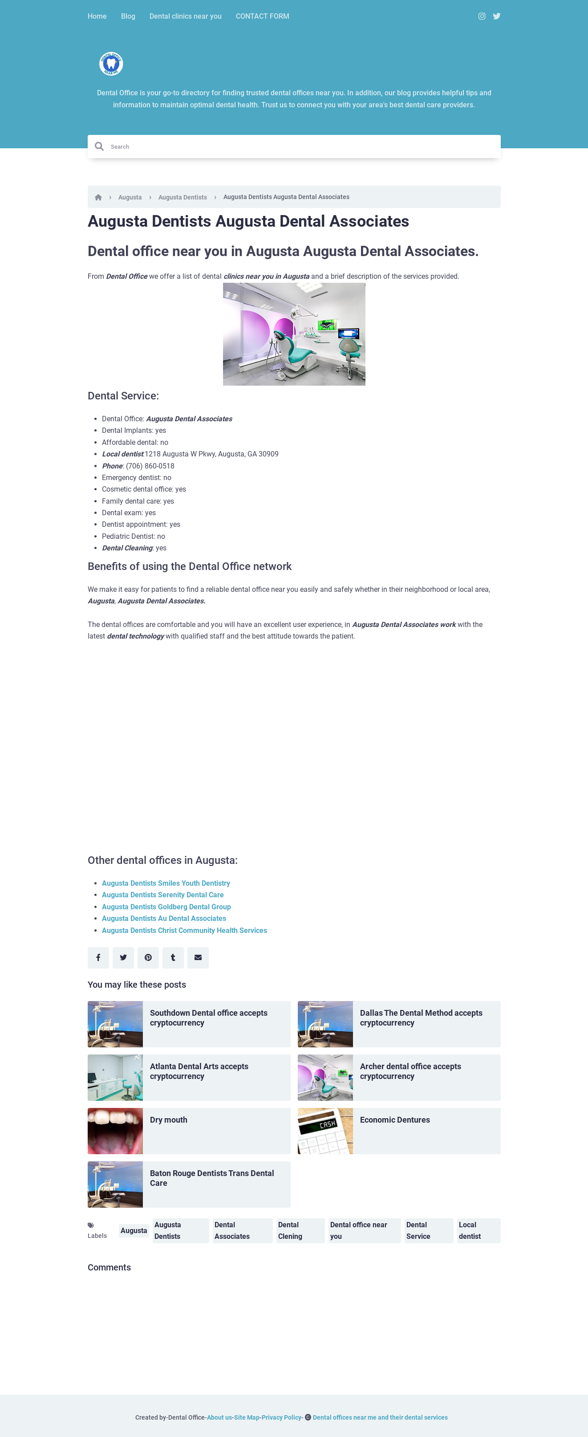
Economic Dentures (395, 1119)
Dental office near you (358, 1231)
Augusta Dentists (182, 197)
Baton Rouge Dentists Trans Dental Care (212, 1178)
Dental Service (418, 1231)
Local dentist (470, 1231)
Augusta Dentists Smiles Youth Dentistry (166, 883)
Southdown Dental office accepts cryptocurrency (209, 1018)
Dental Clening (290, 1231)
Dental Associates (232, 1231)
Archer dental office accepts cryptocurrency (410, 1071)
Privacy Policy (281, 1417)
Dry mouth (168, 1119)
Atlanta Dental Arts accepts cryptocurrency (199, 1071)
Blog (128, 16)
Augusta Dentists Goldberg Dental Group (166, 907)
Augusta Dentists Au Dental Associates (164, 918)
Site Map (247, 1417)
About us (219, 1417)
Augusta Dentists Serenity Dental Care (163, 895)
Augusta (130, 197)
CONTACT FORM (262, 16)
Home (97, 16)
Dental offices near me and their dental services (380, 1417)
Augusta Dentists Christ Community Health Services (184, 930)
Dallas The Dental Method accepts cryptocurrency (421, 1018)
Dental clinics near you (186, 16)
